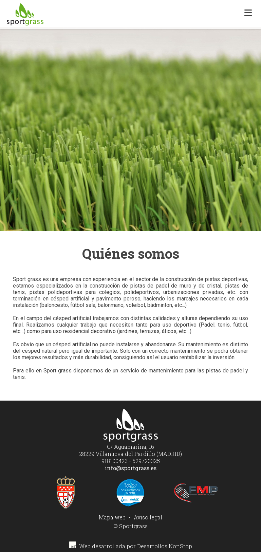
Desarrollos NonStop (164, 546)
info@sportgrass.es (130, 468)
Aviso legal (148, 517)
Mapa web (112, 517)
